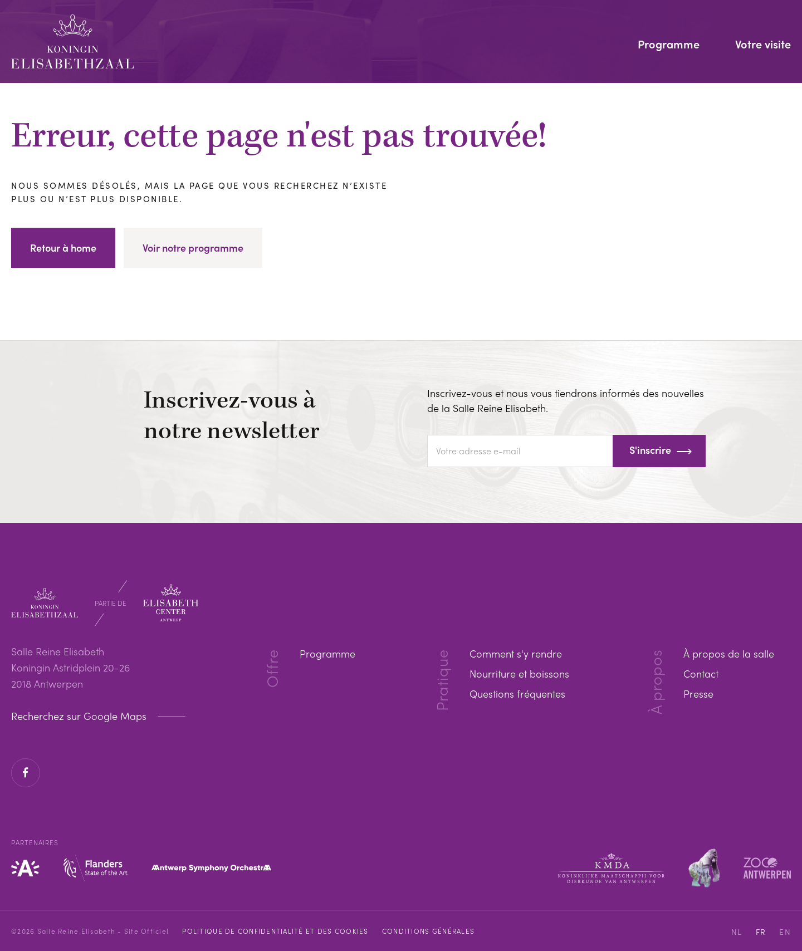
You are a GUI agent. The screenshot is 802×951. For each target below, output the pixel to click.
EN (785, 931)
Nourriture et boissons (519, 673)
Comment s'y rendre (516, 653)
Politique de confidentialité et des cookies (275, 931)
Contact (700, 673)
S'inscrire (650, 450)
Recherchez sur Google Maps (80, 716)
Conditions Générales (428, 931)
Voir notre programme (193, 247)
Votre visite (763, 45)
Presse (698, 693)
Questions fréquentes (517, 693)
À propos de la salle (728, 653)
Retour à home (63, 247)
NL (736, 931)
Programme (669, 45)
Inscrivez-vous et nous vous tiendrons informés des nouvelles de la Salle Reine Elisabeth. (565, 400)
